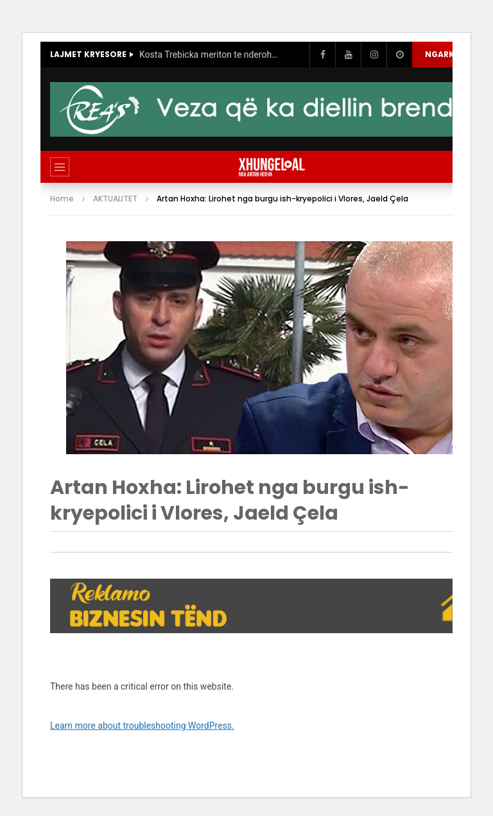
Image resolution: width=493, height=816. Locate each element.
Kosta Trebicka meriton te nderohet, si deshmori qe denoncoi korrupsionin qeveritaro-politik (210, 54)
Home (62, 198)
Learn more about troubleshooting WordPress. (142, 725)
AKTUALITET (115, 198)
